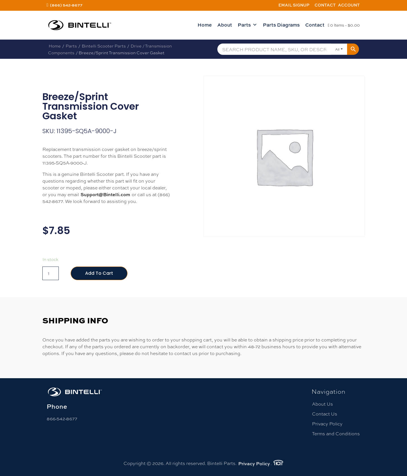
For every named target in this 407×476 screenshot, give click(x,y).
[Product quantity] (50, 273)
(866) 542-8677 (66, 5)
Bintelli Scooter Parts (104, 46)
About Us (322, 404)
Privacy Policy (327, 423)
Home (205, 24)
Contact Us (324, 413)
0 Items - (344, 25)
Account (349, 5)
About (224, 24)
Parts (247, 25)
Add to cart (99, 273)
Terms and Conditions (336, 433)
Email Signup (293, 5)
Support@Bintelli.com (105, 194)
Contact (325, 5)
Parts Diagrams (281, 24)
